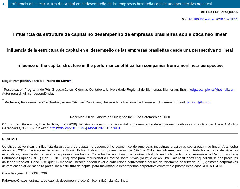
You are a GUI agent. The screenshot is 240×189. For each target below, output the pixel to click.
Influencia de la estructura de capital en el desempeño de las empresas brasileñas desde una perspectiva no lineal (111, 3)
